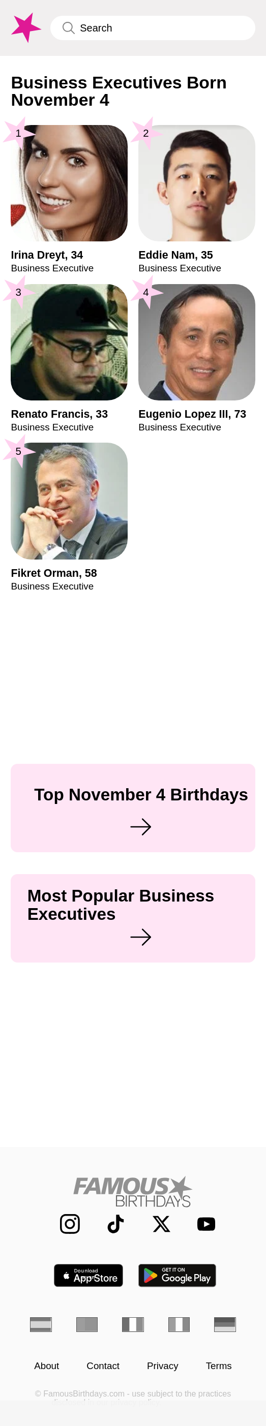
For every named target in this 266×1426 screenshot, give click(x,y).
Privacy (163, 1366)
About (46, 1366)
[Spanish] (40, 1324)
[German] (224, 1324)
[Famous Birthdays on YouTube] (202, 1224)
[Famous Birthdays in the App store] (88, 1275)
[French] (132, 1324)
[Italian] (179, 1324)
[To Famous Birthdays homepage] (25, 28)
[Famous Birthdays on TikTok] (109, 1224)
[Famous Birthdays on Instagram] (63, 1224)
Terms (219, 1366)
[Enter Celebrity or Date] (152, 28)
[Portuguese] (87, 1324)
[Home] (133, 1191)
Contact (103, 1366)
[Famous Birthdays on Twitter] (154, 1224)
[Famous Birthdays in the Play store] (177, 1275)
